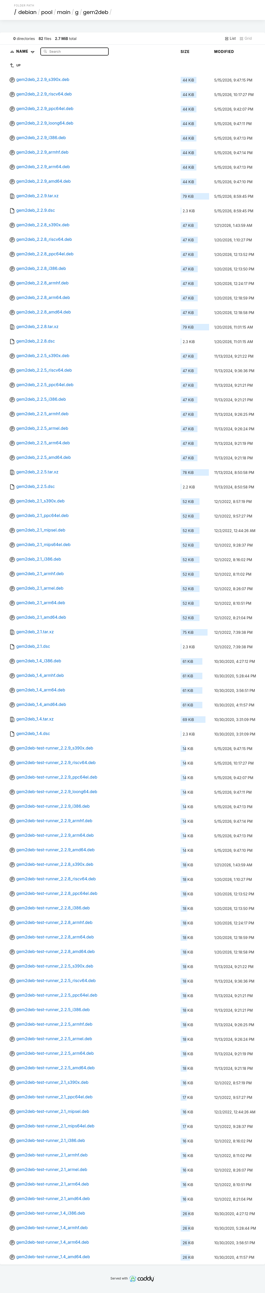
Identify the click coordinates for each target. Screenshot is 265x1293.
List (230, 38)
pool (47, 12)
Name (26, 51)
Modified (224, 51)
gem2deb (95, 12)
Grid (245, 38)
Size (185, 51)
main (64, 12)
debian (27, 12)
